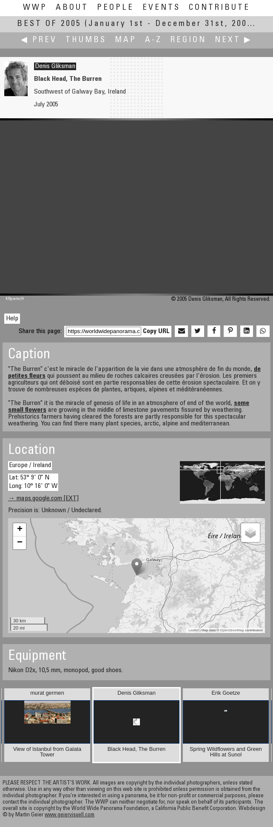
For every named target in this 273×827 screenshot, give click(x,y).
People (115, 8)
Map (125, 40)
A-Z (153, 40)
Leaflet (193, 630)
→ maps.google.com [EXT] (43, 498)
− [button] (20, 542)
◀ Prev (39, 40)
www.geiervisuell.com (69, 815)
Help (12, 318)
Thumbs (85, 40)
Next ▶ (233, 40)
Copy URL (156, 331)
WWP (35, 8)
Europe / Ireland (30, 465)
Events (161, 8)
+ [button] (20, 529)
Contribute (219, 8)
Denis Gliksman (55, 66)
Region (188, 40)
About (72, 8)
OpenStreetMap (232, 630)
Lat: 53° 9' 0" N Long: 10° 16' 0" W (33, 481)
